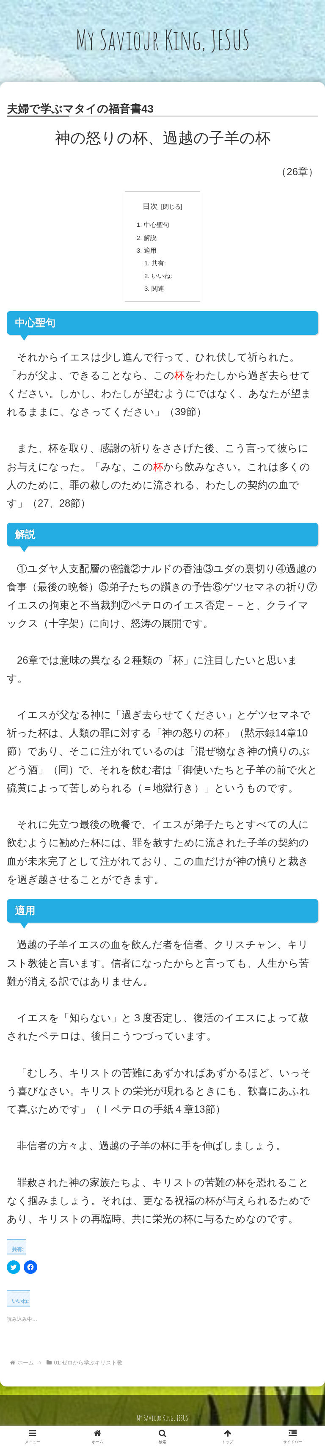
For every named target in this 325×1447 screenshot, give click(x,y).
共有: (160, 266)
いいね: (163, 280)
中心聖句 (157, 225)
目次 (150, 206)
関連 (159, 294)
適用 (151, 252)
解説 (151, 239)
